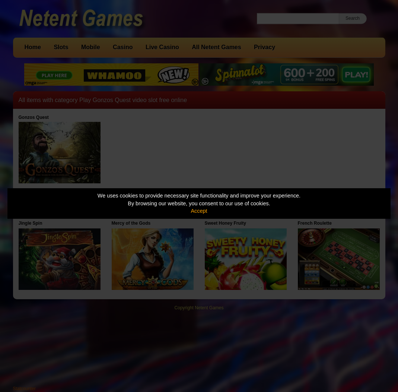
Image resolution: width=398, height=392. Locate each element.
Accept (199, 211)
